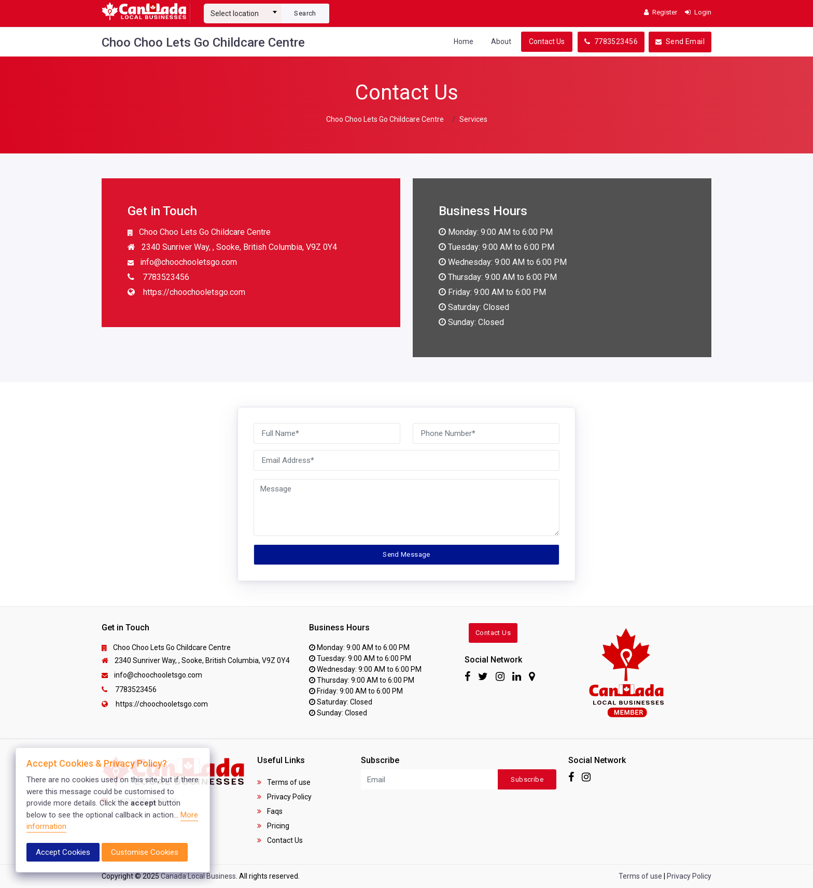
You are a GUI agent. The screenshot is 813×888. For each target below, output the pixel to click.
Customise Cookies (144, 852)
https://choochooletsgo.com (186, 293)
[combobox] (243, 9)
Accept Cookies (63, 852)
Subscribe (527, 779)
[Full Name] (327, 433)
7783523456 (611, 41)
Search (305, 13)
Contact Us (547, 41)
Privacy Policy (284, 797)
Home (463, 41)
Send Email (680, 41)
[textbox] (243, 13)
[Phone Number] (486, 433)
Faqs (270, 811)
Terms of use (284, 782)
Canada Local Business (198, 876)
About (501, 41)
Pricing (273, 826)
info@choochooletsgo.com (182, 263)
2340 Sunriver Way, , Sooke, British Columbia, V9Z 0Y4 (232, 247)
